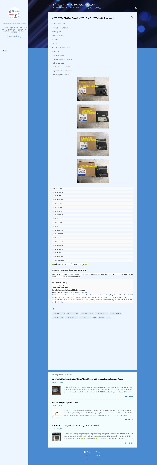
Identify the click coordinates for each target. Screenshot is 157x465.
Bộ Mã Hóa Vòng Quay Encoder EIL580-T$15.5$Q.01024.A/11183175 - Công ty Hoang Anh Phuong (87, 379)
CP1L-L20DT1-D (71, 317)
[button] (132, 16)
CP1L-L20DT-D (58, 317)
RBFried (98, 455)
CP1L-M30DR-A (85, 317)
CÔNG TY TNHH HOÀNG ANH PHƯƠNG (74, 4)
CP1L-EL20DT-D (72, 313)
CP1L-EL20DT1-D (87, 313)
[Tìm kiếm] (136, 8)
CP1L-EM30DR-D (102, 313)
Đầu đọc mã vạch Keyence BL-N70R (65, 402)
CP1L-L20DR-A (115, 313)
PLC (108, 317)
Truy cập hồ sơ (14, 36)
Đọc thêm (129, 396)
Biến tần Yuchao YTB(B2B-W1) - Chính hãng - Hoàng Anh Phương (76, 426)
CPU (94, 317)
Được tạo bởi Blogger (92, 452)
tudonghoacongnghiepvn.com (14, 23)
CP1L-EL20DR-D (59, 313)
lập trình (101, 317)
